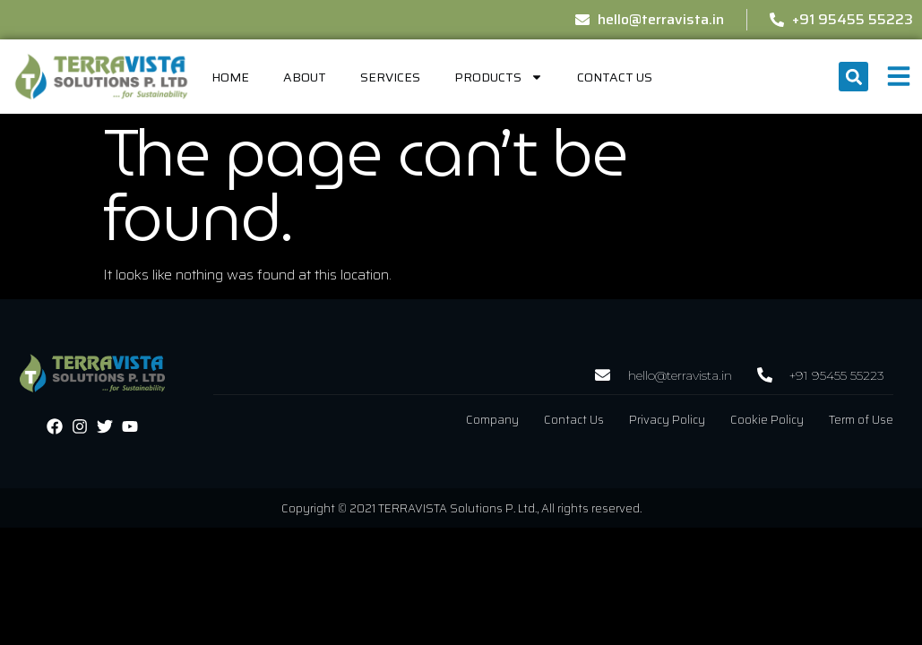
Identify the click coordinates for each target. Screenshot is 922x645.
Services (390, 77)
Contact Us (614, 77)
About (304, 77)
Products (498, 77)
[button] (853, 76)
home (230, 77)
